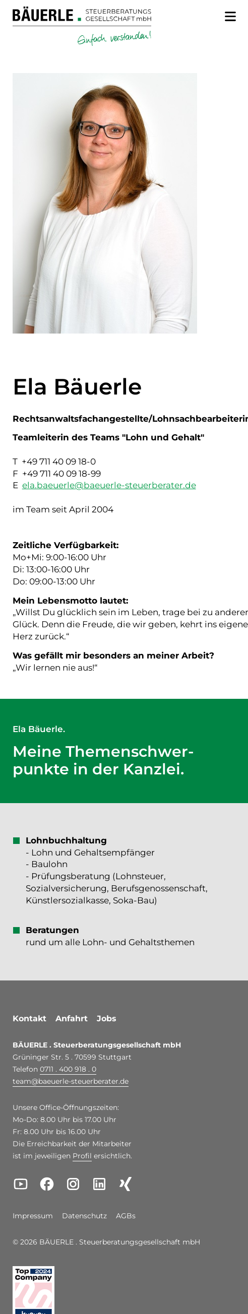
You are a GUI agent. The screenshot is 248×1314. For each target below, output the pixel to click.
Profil (82, 1155)
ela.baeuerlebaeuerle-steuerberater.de (109, 485)
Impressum (33, 1216)
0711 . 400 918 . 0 (68, 1069)
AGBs (126, 1216)
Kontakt (29, 1018)
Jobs (106, 1018)
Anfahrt (71, 1018)
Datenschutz (84, 1216)
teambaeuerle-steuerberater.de (71, 1081)
